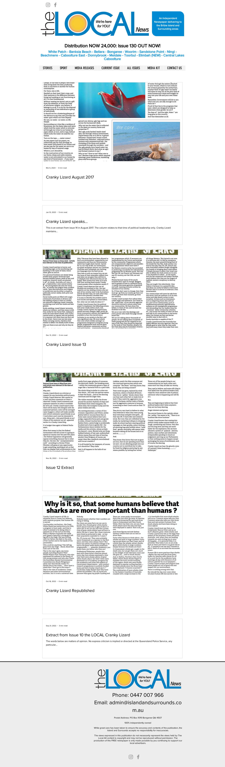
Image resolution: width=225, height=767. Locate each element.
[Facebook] (55, 5)
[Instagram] (48, 5)
